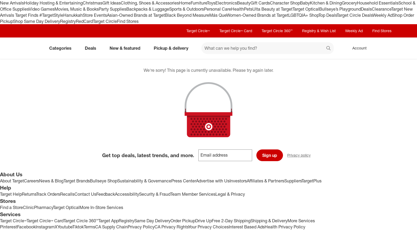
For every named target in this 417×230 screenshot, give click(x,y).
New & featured (127, 48)
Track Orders (48, 194)
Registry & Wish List (319, 30)
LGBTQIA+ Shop (303, 15)
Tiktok (78, 226)
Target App (108, 220)
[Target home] (34, 48)
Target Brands (77, 180)
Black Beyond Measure (187, 15)
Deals (366, 9)
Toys (211, 3)
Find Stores (128, 21)
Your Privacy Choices (208, 226)
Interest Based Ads (247, 226)
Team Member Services (192, 194)
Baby (305, 3)
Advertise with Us (213, 180)
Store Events (95, 15)
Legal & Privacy (230, 194)
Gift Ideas (111, 3)
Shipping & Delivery (269, 220)
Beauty (244, 3)
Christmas (92, 3)
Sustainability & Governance (144, 180)
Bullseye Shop (103, 180)
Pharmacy (43, 207)
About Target (12, 180)
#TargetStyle (51, 15)
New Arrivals (12, 3)
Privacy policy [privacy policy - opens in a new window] (301, 155)
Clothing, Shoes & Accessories (150, 3)
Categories (62, 48)
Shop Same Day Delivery (36, 21)
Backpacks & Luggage (147, 9)
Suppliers (293, 180)
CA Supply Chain (111, 226)
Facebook (26, 226)
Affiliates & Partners (265, 180)
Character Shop (285, 3)
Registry (68, 21)
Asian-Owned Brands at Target (136, 15)
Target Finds (27, 15)
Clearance (381, 9)
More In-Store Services (101, 207)
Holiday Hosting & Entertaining (53, 3)
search (329, 48)
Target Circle (105, 21)
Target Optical (306, 9)
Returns (29, 194)
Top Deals (328, 15)
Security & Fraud (154, 194)
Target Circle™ (198, 30)
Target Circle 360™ (277, 30)
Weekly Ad (383, 15)
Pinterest (8, 226)
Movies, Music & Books (77, 9)
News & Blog (51, 180)
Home (185, 3)
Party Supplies (112, 9)
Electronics (226, 3)
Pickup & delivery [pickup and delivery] (173, 48)
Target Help (11, 194)
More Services (301, 220)
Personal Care (217, 9)
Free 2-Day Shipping (231, 220)
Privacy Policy (141, 226)
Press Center (183, 180)
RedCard (84, 21)
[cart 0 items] (383, 48)
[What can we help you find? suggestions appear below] (267, 48)
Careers (31, 180)
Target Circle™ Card (235, 30)
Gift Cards (260, 3)
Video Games (42, 9)
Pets (248, 9)
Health (237, 9)
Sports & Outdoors (186, 9)
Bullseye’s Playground (340, 9)
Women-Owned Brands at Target (257, 15)
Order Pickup (182, 220)
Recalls (67, 194)
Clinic (28, 207)
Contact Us (85, 194)
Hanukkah (73, 15)
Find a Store (11, 207)
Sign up (269, 155)
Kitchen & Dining (326, 3)
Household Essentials (377, 3)
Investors (238, 180)
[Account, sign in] (356, 48)
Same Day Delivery (152, 220)
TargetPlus (312, 180)
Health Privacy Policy (285, 226)
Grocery (349, 3)
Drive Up (203, 220)
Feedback (105, 194)
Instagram (45, 226)
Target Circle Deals (355, 15)
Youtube (64, 226)
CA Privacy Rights (171, 226)
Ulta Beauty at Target (272, 9)
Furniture (199, 3)
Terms (89, 226)
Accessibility (127, 194)
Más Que (217, 15)
